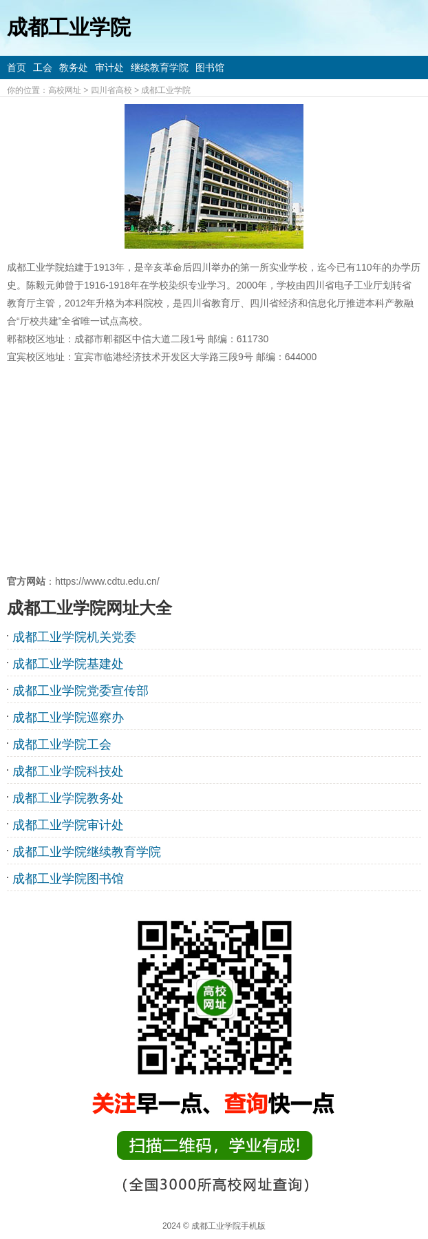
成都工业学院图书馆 (68, 879)
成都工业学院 (166, 90)
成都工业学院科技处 (68, 771)
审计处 (109, 67)
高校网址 (64, 90)
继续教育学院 (160, 67)
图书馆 (209, 67)
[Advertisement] (214, 469)
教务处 (73, 67)
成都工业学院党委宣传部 (80, 691)
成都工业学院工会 (61, 744)
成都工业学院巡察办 (68, 718)
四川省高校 (111, 90)
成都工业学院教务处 (68, 798)
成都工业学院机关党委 (74, 637)
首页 (16, 67)
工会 (42, 67)
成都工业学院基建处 (68, 664)
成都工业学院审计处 (68, 825)
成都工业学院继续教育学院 (86, 852)
